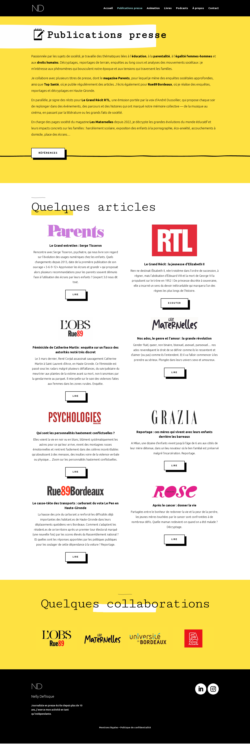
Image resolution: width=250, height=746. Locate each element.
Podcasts (182, 8)
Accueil (108, 8)
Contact (213, 8)
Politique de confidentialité (135, 730)
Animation (153, 8)
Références (48, 155)
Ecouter (174, 305)
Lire (76, 297)
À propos (198, 8)
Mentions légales (108, 730)
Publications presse (129, 8)
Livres (168, 8)
